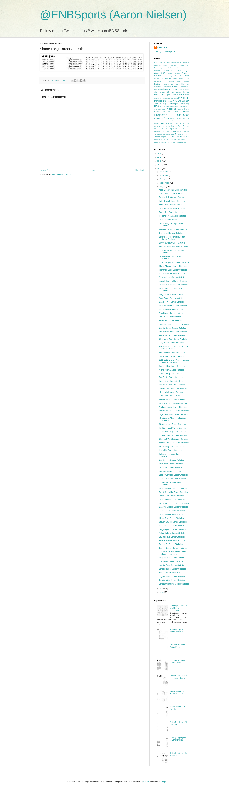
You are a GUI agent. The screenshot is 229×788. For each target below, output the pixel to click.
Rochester (176, 121)
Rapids (156, 121)
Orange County (184, 106)
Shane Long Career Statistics (171, 447)
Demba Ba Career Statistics (171, 544)
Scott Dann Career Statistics (171, 205)
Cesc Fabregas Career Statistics (173, 548)
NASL (164, 101)
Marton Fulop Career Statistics (172, 373)
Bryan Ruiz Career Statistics (171, 212)
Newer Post (45, 170)
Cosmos (166, 76)
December (164, 172)
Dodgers (181, 78)
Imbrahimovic (184, 87)
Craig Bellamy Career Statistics (172, 208)
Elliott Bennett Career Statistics (172, 540)
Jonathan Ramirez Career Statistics (174, 584)
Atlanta (179, 62)
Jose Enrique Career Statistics (172, 511)
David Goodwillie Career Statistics (173, 492)
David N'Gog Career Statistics (171, 309)
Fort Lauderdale (177, 84)
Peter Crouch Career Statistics (172, 201)
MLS (186, 98)
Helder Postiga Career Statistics (172, 216)
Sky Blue (165, 129)
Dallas (186, 76)
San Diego (182, 123)
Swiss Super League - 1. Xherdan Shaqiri (179, 677)
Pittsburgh (180, 109)
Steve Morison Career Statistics (172, 424)
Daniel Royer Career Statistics (172, 302)
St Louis (186, 129)
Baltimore (186, 62)
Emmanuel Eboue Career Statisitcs (174, 503)
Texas (172, 134)
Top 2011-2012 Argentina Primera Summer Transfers (173, 553)
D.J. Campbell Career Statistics (172, 525)
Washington (158, 139)
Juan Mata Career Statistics (170, 396)
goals (187, 84)
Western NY (175, 139)
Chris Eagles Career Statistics (171, 514)
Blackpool (157, 65)
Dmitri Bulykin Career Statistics (172, 243)
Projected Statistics (171, 115)
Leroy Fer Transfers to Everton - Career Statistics (172, 238)
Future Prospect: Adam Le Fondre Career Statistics (173, 348)
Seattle (174, 126)
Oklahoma (174, 106)
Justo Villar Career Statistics (171, 561)
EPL (164, 81)
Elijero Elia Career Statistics (171, 320)
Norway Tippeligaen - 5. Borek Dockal (179, 739)
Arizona (174, 62)
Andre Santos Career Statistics (172, 335)
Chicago (165, 70)
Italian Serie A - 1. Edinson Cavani (177, 692)
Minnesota (174, 98)
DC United (166, 78)
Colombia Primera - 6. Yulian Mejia (179, 646)
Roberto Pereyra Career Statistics (173, 306)
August (163, 186)
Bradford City (184, 65)
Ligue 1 (169, 95)
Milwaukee (166, 98)
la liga (186, 92)
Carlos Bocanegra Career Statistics (174, 432)
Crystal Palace (174, 76)
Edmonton (157, 81)
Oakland (168, 106)
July (161, 588)
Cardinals (168, 68)
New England (179, 101)
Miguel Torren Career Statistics (172, 576)
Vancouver (184, 137)
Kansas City (164, 92)
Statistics (157, 131)
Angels (168, 62)
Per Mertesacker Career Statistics (173, 332)
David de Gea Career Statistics (172, 385)
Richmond (169, 121)
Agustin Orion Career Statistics (172, 565)
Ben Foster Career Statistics (171, 377)
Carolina (177, 68)
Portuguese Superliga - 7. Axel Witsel (179, 661)
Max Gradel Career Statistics (171, 313)
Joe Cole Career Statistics (170, 317)
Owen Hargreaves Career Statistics (174, 262)
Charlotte (157, 70)
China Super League (179, 70)
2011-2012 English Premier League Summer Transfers (174, 361)
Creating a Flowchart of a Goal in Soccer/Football (178, 608)
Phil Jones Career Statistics (170, 471)
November (164, 175)
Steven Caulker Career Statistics (173, 522)
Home (92, 170)
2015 (159, 154)
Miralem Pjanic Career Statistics (172, 277)
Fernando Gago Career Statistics (173, 270)
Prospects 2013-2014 (181, 118)
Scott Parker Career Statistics (171, 298)
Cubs (181, 76)
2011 (159, 168)
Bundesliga (158, 68)
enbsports (162, 47)
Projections (158, 118)
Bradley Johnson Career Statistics (173, 475)
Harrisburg (157, 87)
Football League (182, 81)
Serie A (181, 126)
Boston (165, 65)
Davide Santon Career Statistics (172, 328)
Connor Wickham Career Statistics (173, 403)
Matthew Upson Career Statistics (173, 407)
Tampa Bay (166, 134)
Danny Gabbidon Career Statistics (173, 507)
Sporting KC (175, 129)
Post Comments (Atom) (61, 175)
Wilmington (158, 142)
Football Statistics (161, 84)
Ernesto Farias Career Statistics (172, 569)
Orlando (157, 109)
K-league (181, 89)
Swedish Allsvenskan (171, 131)
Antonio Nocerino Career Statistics (173, 247)
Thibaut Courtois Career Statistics (173, 388)
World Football (175, 142)
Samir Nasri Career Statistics (171, 356)
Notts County (184, 104)
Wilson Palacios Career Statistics (173, 229)
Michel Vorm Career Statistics (171, 370)
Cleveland (177, 73)
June (162, 592)
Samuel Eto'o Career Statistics (172, 366)
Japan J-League (170, 89)
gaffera (146, 782)
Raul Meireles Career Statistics (172, 197)
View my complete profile (164, 51)
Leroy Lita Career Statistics (170, 450)
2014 (159, 157)
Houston (175, 87)
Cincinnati (169, 73)
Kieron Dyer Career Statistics (171, 518)
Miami (160, 98)
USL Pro (175, 137)
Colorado (185, 73)
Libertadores (159, 94)
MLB (180, 98)
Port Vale (166, 112)
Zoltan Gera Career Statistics (171, 496)
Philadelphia (171, 109)
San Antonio (173, 123)
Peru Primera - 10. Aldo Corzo (177, 708)
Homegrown (167, 87)
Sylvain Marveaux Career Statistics (174, 443)
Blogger (164, 782)
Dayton (156, 78)
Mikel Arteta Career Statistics (171, 194)
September (164, 183)
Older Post (139, 170)
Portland (176, 112)
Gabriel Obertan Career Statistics (173, 435)
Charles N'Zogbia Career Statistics (173, 439)
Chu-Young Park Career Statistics (173, 339)
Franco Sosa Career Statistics (171, 572)
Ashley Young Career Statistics (172, 400)
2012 (159, 165)
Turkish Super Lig (161, 137)
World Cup (165, 142)
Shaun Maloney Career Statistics (173, 266)
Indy (155, 89)
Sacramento (185, 121)
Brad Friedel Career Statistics (171, 381)
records (162, 121)
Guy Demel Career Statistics (171, 233)
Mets (156, 98)
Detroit (174, 78)
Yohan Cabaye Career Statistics (172, 533)
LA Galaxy (176, 92)
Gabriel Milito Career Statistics (172, 580)
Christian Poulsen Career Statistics (173, 285)
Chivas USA (159, 73)
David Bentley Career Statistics (172, 273)
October (163, 179)
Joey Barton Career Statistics (171, 343)
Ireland (160, 89)
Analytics (162, 62)
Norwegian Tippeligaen (169, 104)
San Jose (166, 126)
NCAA (170, 101)
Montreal (158, 101)
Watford (166, 139)
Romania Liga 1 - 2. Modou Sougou (178, 630)
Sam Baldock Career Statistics (172, 353)
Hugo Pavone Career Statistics (172, 558)
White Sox (185, 139)
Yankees (183, 142)
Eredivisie (171, 81)
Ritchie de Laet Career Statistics (172, 428)
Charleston (185, 68)
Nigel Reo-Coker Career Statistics (173, 414)
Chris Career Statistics (168, 220)
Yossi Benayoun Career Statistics (173, 190)
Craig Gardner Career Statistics (172, 500)
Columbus (158, 76)
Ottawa (162, 109)
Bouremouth (173, 65)
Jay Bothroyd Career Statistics (172, 537)
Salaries (157, 123)
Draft (187, 78)
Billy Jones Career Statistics (171, 464)
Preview (185, 112)
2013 (159, 161)
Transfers (185, 134)
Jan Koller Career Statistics (170, 467)
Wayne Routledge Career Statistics (174, 411)
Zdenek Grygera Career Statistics (173, 281)
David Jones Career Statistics (171, 460)
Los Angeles (178, 94)
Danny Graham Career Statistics (173, 488)
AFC (156, 62)
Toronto (178, 134)
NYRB (162, 106)
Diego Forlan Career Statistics (171, 294)
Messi (187, 95)
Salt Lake (164, 123)
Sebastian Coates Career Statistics (174, 324)
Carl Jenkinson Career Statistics (172, 479)
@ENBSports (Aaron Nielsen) (113, 14)
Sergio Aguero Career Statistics (172, 529)
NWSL (157, 106)
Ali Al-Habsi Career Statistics (171, 392)
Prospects (168, 118)
